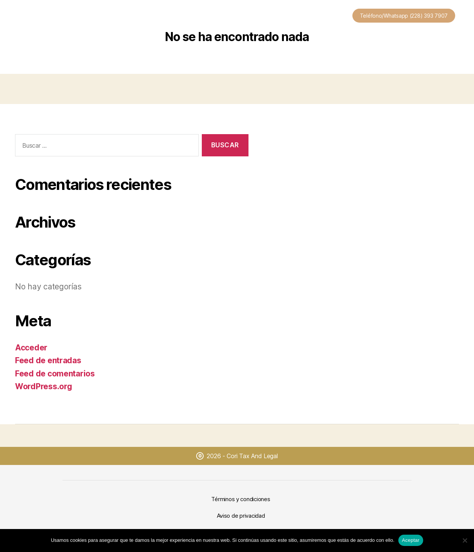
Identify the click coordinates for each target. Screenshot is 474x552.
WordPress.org (43, 386)
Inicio (145, 17)
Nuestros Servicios (192, 17)
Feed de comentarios (55, 373)
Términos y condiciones (240, 499)
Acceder (31, 347)
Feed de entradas (48, 360)
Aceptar (411, 540)
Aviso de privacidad (241, 515)
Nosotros (285, 17)
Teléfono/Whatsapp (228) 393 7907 (404, 15)
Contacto (326, 17)
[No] (464, 540)
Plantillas (245, 17)
